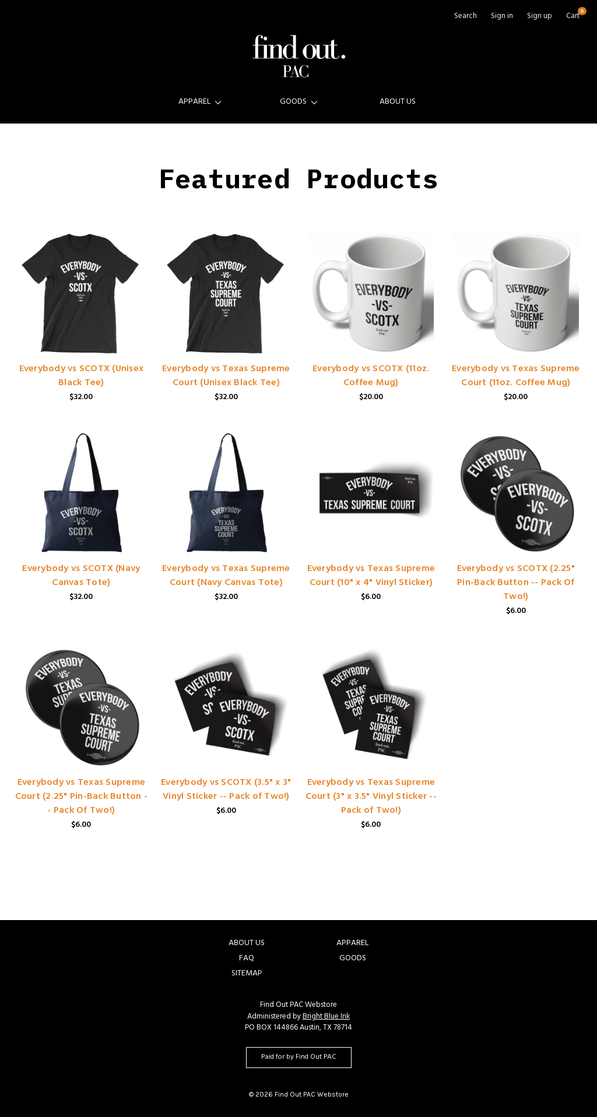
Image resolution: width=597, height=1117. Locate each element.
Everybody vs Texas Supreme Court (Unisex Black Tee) (226, 376)
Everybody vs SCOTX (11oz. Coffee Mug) (370, 376)
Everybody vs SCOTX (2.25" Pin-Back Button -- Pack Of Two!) (516, 583)
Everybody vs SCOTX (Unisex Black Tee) (81, 376)
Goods (298, 102)
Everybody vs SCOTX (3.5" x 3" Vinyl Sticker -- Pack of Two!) (226, 790)
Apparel (199, 102)
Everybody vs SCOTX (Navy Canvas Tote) (81, 576)
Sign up (539, 17)
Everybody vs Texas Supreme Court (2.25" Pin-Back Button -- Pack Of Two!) (81, 797)
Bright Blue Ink (326, 1017)
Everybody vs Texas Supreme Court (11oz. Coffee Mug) (516, 376)
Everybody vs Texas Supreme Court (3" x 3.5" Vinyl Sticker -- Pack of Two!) (371, 797)
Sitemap (246, 974)
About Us (398, 102)
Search (465, 17)
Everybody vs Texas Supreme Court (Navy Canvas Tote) (226, 576)
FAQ (246, 959)
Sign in (502, 17)
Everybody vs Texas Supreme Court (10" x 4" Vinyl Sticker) (371, 576)
